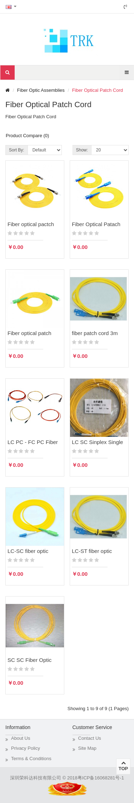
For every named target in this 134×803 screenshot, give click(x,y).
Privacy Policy (25, 748)
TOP (123, 765)
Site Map (87, 748)
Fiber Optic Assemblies (41, 90)
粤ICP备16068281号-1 (101, 777)
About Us (20, 738)
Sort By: (16, 150)
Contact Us (89, 738)
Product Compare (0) (27, 135)
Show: (82, 150)
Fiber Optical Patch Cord (97, 90)
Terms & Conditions (31, 758)
